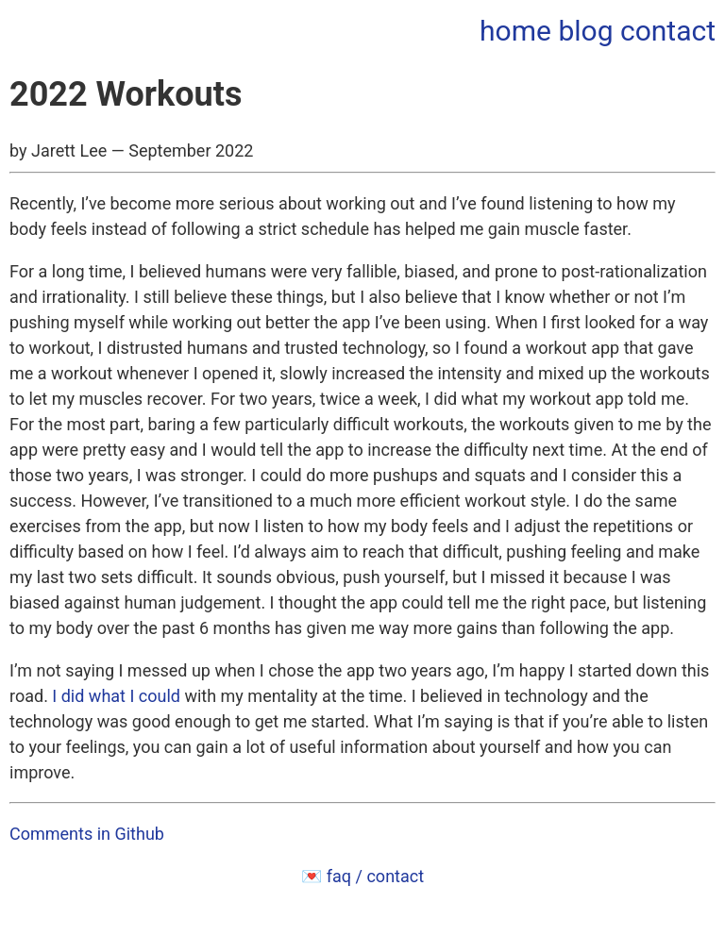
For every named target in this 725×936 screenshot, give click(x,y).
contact (668, 30)
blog (585, 30)
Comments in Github (86, 834)
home (515, 30)
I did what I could (116, 696)
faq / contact (375, 876)
